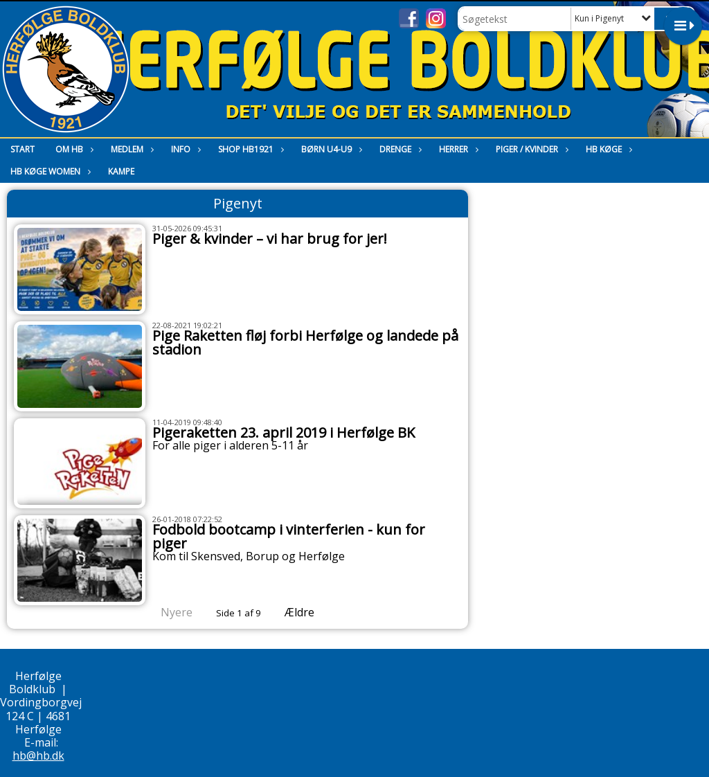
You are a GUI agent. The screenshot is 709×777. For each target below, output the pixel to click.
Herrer (457, 149)
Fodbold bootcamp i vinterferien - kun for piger (288, 536)
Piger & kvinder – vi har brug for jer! (269, 238)
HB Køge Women (48, 171)
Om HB (72, 149)
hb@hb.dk (38, 755)
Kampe (121, 171)
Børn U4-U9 (330, 149)
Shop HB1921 (249, 149)
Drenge (398, 149)
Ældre (309, 612)
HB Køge (607, 149)
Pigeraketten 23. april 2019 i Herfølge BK (283, 432)
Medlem (130, 149)
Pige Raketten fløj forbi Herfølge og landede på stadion (305, 342)
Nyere (168, 612)
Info (184, 149)
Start (22, 149)
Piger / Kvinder (530, 149)
